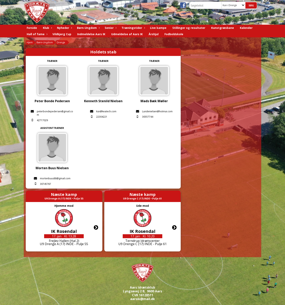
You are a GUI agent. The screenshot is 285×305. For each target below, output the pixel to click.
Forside (32, 28)
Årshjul (154, 34)
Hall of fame (37, 34)
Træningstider (133, 28)
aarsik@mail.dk (142, 299)
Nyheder (64, 28)
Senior (110, 28)
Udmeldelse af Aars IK (127, 34)
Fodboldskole (173, 34)
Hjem (30, 42)
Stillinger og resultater (188, 28)
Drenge (61, 42)
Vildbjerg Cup (61, 34)
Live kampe (158, 28)
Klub (47, 28)
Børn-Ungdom (88, 28)
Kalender (246, 28)
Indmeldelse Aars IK (91, 34)
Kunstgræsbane (222, 28)
